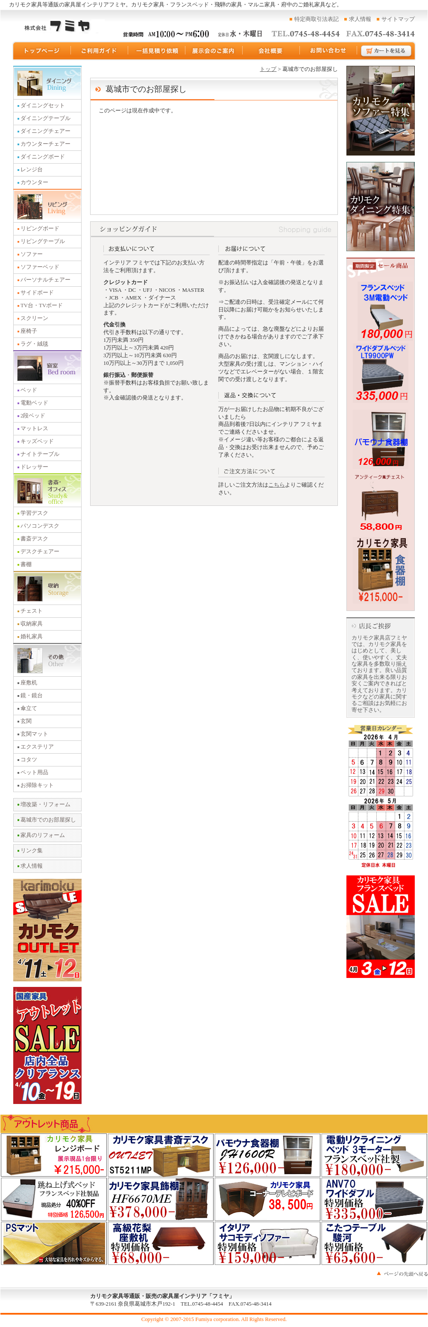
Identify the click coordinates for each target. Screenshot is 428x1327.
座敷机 (29, 683)
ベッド (29, 390)
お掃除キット (37, 785)
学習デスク (34, 513)
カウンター (34, 182)
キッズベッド (37, 441)
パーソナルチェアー (45, 280)
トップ (268, 69)
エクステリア (37, 747)
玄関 (26, 721)
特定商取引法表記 (316, 19)
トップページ (41, 51)
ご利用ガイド (99, 51)
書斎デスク (34, 539)
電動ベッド (34, 403)
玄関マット (34, 734)
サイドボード (37, 293)
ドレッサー (34, 467)
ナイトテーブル (40, 454)
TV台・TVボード (42, 305)
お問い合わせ (328, 51)
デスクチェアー (40, 552)
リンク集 (32, 851)
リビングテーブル (43, 241)
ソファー (32, 254)
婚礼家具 (32, 637)
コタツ (29, 760)
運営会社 (271, 51)
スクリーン (34, 318)
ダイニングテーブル (45, 118)
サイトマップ (398, 19)
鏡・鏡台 (32, 696)
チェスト (32, 611)
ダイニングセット (43, 106)
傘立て (29, 708)
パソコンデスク (40, 526)
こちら (276, 485)
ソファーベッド (40, 267)
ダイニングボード (43, 157)
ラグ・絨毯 (34, 344)
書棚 (26, 564)
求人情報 (360, 19)
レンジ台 (32, 170)
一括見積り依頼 (156, 51)
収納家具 (32, 624)
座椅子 (29, 331)
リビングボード (40, 229)
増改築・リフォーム (45, 804)
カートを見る (386, 51)
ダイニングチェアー (45, 131)
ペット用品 (34, 772)
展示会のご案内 (214, 51)
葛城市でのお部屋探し (48, 820)
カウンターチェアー (45, 144)
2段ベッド (33, 416)
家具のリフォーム (43, 835)
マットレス (34, 429)
